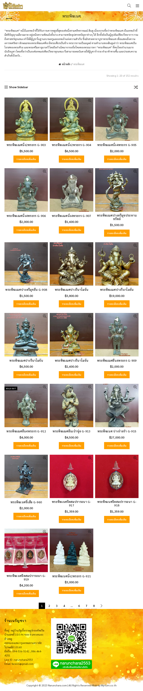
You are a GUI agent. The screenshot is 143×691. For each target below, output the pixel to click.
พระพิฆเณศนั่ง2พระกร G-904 (71, 145)
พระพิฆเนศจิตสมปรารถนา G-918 (117, 503)
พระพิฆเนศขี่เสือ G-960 (26, 502)
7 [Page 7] (86, 606)
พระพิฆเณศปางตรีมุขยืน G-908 (26, 289)
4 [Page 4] (64, 606)
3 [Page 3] (57, 606)
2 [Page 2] (49, 606)
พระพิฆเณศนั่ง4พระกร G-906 (26, 215)
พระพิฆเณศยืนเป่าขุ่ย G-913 (71, 431)
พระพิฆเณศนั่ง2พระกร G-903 (26, 145)
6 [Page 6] (79, 606)
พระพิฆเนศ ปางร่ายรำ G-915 (116, 431)
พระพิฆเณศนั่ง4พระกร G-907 (71, 215)
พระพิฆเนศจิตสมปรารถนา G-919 (26, 577)
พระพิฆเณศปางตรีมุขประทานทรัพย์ (117, 217)
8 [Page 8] (94, 606)
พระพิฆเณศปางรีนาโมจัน (71, 289)
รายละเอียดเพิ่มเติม (26, 159)
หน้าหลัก (66, 64)
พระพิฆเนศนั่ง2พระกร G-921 (71, 576)
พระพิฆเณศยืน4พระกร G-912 (26, 431)
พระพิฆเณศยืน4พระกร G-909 (117, 360)
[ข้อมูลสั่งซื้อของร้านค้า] (136, 88)
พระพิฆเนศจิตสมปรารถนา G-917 (71, 503)
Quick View (44, 100)
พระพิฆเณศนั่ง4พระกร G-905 (117, 145)
